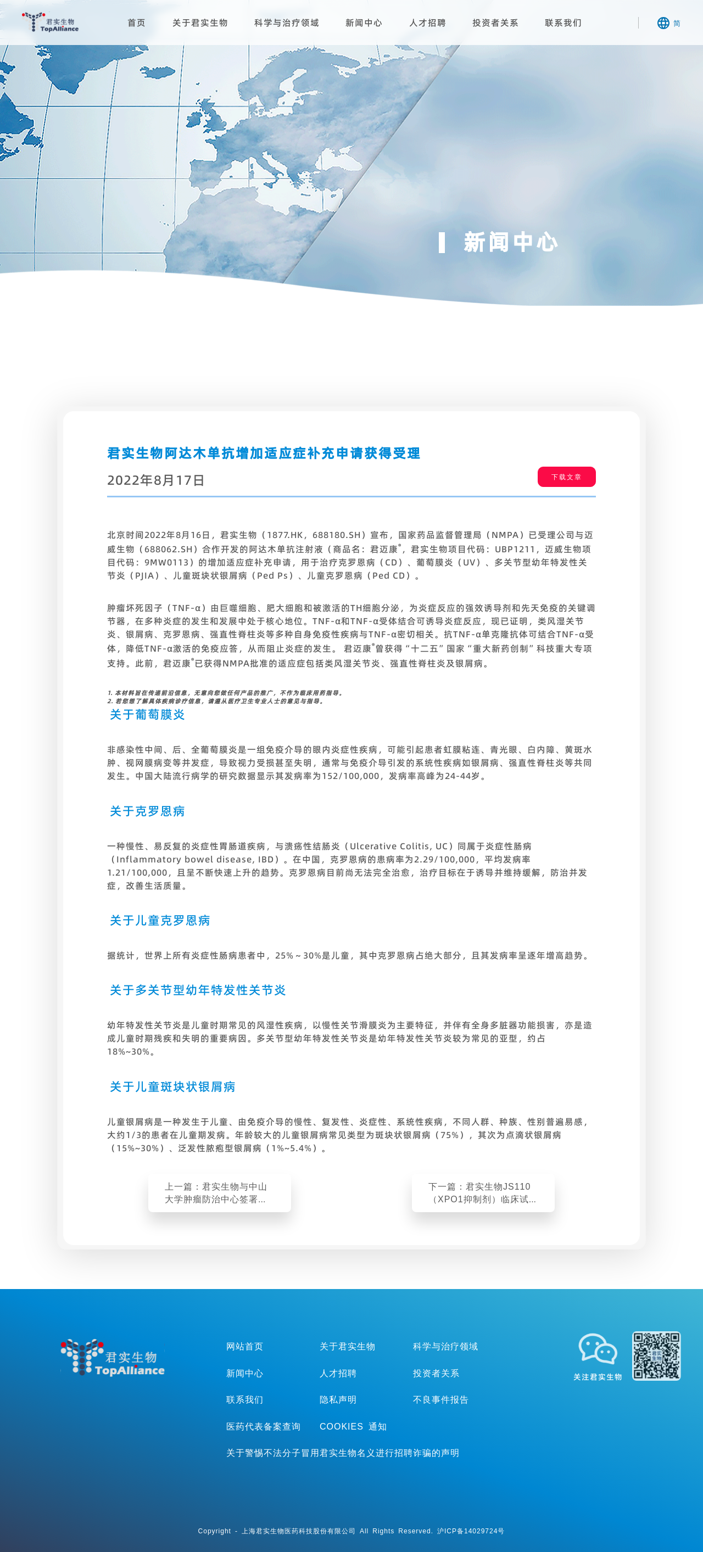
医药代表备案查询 (263, 1426)
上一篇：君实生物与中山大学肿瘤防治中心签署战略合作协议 (216, 1193)
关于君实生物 (200, 22)
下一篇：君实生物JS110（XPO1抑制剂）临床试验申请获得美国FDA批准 (483, 1193)
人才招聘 (428, 22)
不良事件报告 (441, 1399)
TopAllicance (112, 1357)
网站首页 (245, 1346)
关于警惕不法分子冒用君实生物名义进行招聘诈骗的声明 (343, 1453)
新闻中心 (364, 22)
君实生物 (50, 22)
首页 (136, 22)
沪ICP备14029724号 (471, 1531)
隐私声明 (338, 1399)
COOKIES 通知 (353, 1426)
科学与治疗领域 (287, 22)
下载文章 (566, 476)
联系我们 (563, 22)
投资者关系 (495, 22)
